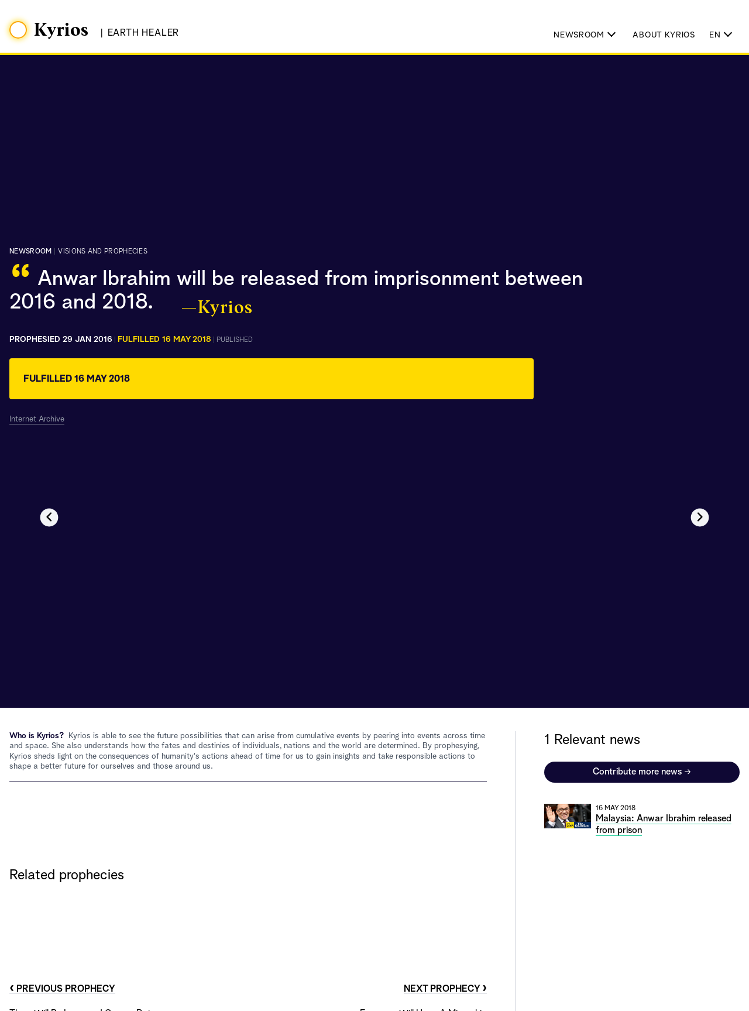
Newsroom (30, 251)
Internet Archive (36, 419)
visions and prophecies (102, 251)
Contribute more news (642, 772)
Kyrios (61, 30)
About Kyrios (664, 35)
